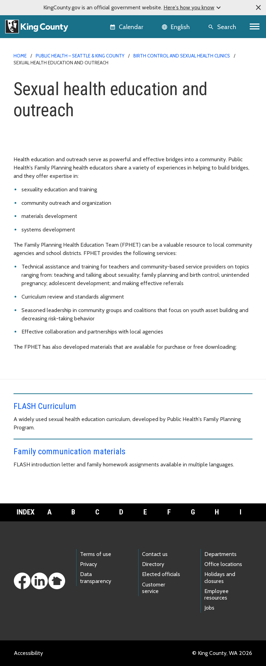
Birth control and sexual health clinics (181, 55)
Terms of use (95, 554)
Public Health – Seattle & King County (80, 55)
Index (26, 512)
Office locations (223, 564)
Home (20, 55)
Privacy (88, 564)
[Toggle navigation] (254, 26)
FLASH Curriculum (45, 406)
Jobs (209, 607)
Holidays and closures (219, 577)
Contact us (155, 554)
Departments (220, 554)
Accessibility (28, 653)
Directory (153, 564)
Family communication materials (69, 451)
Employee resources (216, 594)
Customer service (153, 587)
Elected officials (161, 574)
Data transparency (95, 577)
